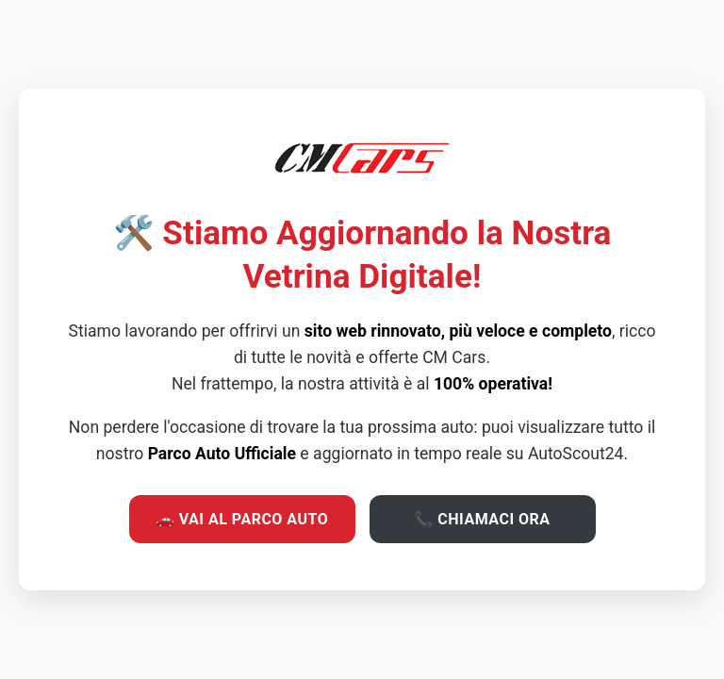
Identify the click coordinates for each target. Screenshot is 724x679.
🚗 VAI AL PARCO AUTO (242, 519)
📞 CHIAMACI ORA (482, 519)
